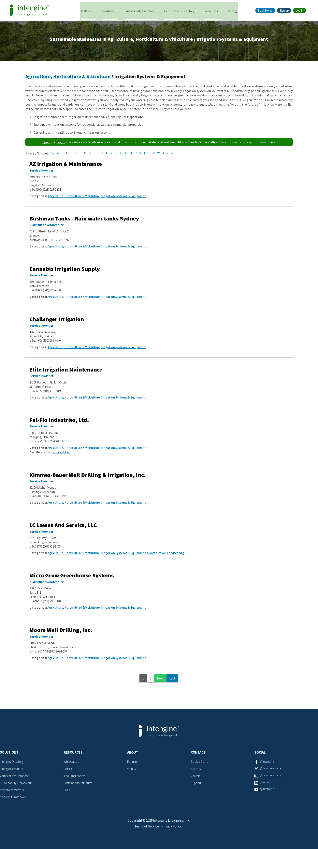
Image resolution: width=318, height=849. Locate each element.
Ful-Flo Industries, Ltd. (59, 419)
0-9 (52, 153)
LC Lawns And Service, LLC (63, 525)
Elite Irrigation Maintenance (65, 369)
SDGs (67, 789)
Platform (86, 11)
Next (160, 678)
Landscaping (176, 553)
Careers (196, 775)
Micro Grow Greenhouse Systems (71, 575)
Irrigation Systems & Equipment (123, 196)
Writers (131, 769)
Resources (211, 11)
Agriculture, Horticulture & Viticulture (68, 76)
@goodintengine (271, 769)
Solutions (108, 11)
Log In (61, 142)
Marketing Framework (14, 796)
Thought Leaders (75, 775)
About (132, 752)
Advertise (197, 769)
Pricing (232, 11)
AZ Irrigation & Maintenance (65, 163)
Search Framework (12, 789)
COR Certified (61, 452)
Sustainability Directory (139, 11)
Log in (299, 10)
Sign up (284, 10)
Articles (68, 769)
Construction (156, 553)
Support (196, 783)
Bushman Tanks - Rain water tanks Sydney (84, 218)
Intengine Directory (12, 761)
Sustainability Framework (16, 783)
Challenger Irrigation (56, 319)
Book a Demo (200, 761)
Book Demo (265, 10)
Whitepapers (72, 761)
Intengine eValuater (13, 769)
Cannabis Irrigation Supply (64, 268)
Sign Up (47, 142)
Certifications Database (15, 775)
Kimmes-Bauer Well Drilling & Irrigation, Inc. (87, 475)
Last (172, 678)
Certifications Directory (179, 11)
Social (260, 752)
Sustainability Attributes (79, 783)
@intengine (267, 761)
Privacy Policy (172, 830)
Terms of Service (146, 830)
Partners (132, 761)
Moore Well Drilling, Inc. (60, 630)
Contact (198, 752)
